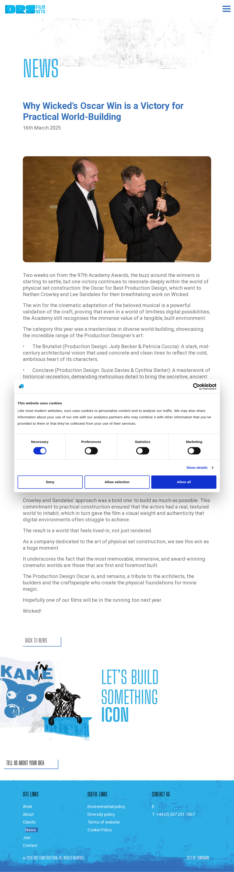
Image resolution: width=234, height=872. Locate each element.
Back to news (36, 640)
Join (27, 837)
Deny (50, 482)
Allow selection (116, 482)
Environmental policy (106, 806)
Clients (29, 822)
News (30, 829)
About (28, 814)
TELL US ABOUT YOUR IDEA (25, 763)
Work (27, 806)
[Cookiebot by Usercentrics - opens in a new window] (196, 386)
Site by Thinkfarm (198, 857)
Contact (30, 845)
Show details (197, 467)
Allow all (184, 482)
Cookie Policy (100, 829)
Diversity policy (101, 814)
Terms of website (104, 822)
